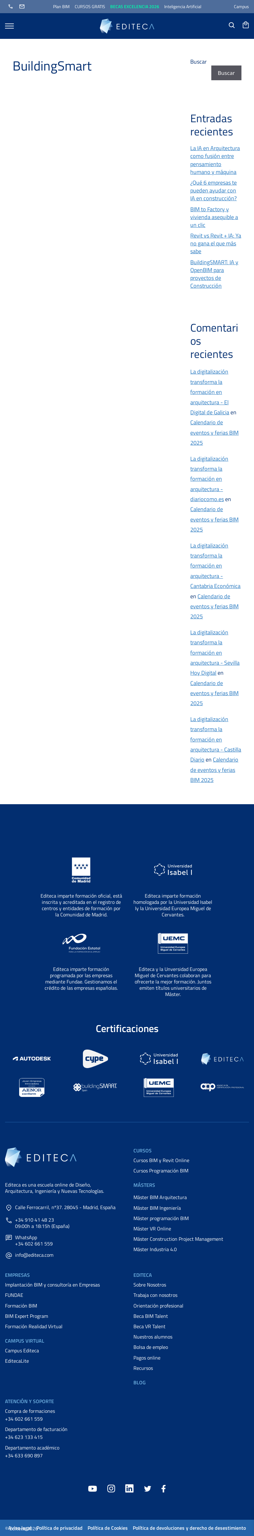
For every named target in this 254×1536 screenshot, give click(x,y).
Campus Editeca (22, 1350)
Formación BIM (21, 1305)
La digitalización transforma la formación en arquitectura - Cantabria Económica (215, 565)
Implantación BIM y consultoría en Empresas (52, 1284)
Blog (139, 1382)
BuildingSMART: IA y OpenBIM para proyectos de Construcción (214, 274)
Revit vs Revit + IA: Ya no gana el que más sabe (215, 243)
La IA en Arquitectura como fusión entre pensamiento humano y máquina (215, 160)
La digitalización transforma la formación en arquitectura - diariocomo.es (209, 479)
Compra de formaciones (30, 1411)
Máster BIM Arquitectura (160, 1197)
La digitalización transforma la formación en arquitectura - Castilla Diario (215, 739)
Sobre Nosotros (149, 1284)
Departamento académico (32, 1447)
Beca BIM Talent (150, 1316)
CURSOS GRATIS (90, 6)
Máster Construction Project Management (178, 1239)
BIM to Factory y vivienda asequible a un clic (214, 217)
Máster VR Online (152, 1228)
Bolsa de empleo (150, 1347)
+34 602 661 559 (24, 1419)
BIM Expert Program (26, 1316)
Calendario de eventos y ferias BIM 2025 (214, 432)
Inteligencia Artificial (182, 6)
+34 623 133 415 (24, 1437)
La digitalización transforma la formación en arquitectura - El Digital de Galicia (209, 392)
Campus (241, 6)
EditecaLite (17, 1361)
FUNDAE (14, 1295)
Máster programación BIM (161, 1218)
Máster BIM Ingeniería (157, 1208)
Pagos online (146, 1357)
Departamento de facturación (36, 1429)
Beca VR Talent (149, 1326)
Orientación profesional (158, 1305)
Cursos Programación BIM (160, 1170)
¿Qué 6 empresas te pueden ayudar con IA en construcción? (213, 190)
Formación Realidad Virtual (33, 1326)
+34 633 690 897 (24, 1455)
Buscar (198, 61)
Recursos (143, 1368)
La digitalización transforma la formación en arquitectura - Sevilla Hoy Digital (215, 652)
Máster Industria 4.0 (155, 1249)
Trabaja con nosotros (155, 1295)
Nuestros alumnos (152, 1336)
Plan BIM (61, 6)
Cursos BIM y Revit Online (161, 1160)
